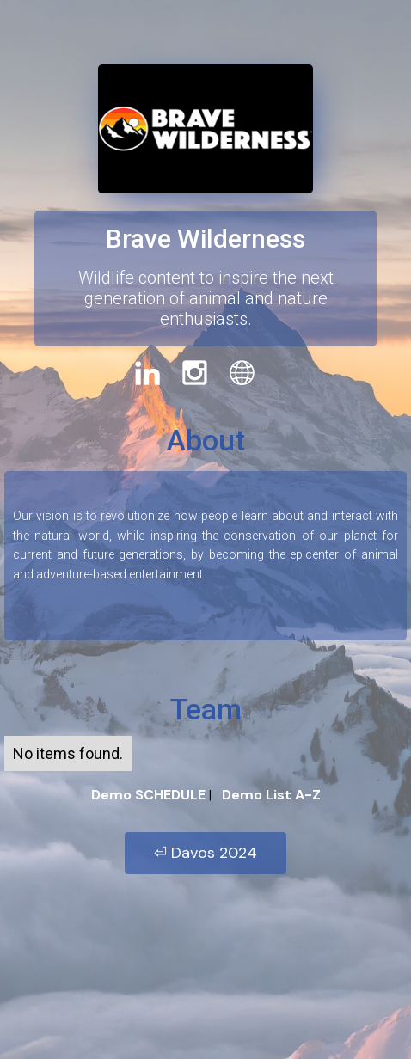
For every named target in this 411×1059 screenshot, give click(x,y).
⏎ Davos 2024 (205, 852)
